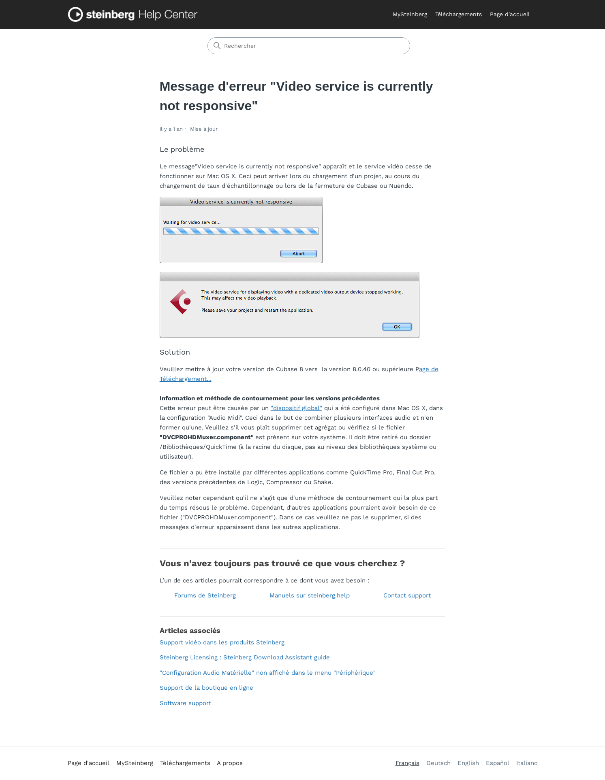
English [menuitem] (468, 763)
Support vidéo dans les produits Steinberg (222, 642)
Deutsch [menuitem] (438, 763)
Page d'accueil (510, 14)
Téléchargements (458, 14)
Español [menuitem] (497, 763)
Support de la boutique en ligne (206, 687)
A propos (230, 763)
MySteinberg (410, 14)
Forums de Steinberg (205, 595)
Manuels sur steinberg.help (309, 595)
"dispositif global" (296, 408)
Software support (185, 703)
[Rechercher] (309, 46)
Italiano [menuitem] (527, 763)
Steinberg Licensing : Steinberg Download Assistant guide (245, 657)
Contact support (407, 595)
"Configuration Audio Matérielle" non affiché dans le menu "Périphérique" (268, 672)
